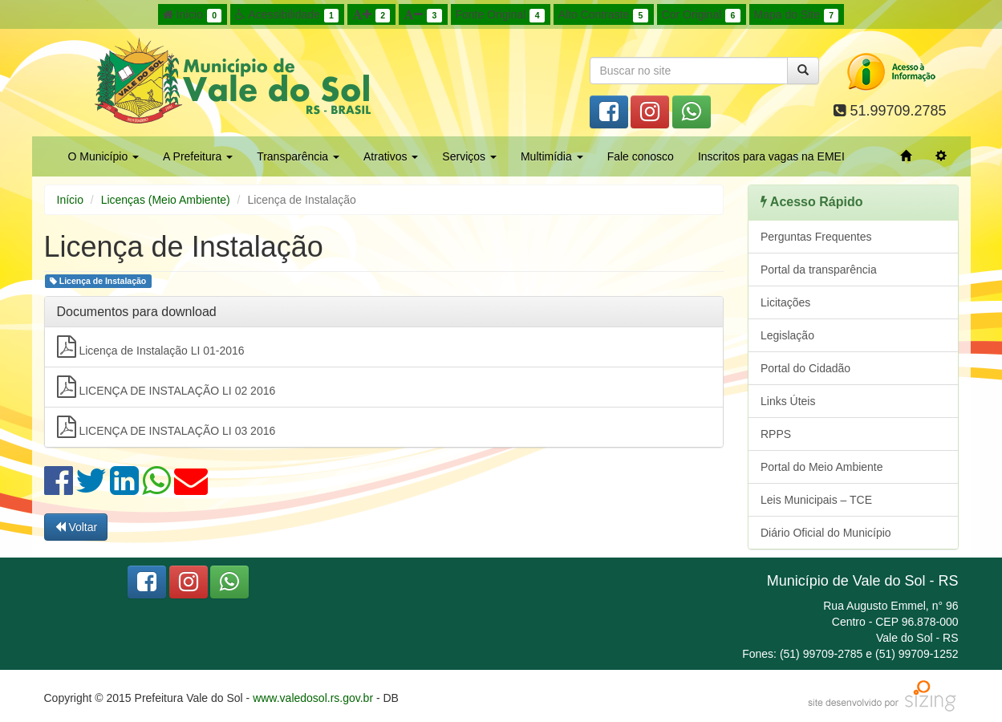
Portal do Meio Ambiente (822, 466)
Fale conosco (640, 156)
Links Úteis (788, 401)
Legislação (787, 335)
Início (192, 15)
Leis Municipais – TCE (816, 499)
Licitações (785, 302)
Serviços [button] (469, 156)
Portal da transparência (819, 269)
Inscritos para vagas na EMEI (771, 156)
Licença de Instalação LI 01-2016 (151, 346)
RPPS (776, 434)
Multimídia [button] (552, 156)
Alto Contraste (603, 15)
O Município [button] (104, 156)
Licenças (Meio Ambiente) (165, 199)
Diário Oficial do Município (826, 532)
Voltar (76, 527)
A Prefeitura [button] (198, 156)
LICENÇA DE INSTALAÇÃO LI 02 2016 (166, 386)
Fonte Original (500, 15)
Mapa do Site (796, 15)
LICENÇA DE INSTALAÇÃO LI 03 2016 (166, 427)
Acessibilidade (287, 15)
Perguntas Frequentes (816, 236)
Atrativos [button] (390, 156)
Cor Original (701, 15)
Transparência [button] (298, 156)
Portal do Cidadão (805, 368)
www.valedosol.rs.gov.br (313, 698)
